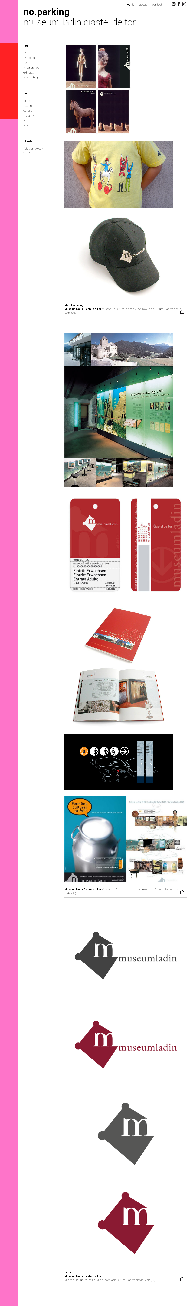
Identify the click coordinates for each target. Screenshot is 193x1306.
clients (28, 141)
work (130, 4)
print (26, 53)
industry (28, 115)
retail (26, 125)
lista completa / (33, 148)
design (27, 106)
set (25, 93)
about (143, 4)
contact (157, 4)
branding (29, 58)
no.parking (46, 11)
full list (27, 153)
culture (27, 110)
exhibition (29, 72)
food (26, 120)
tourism (28, 101)
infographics (31, 67)
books (27, 63)
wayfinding (30, 77)
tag (25, 45)
